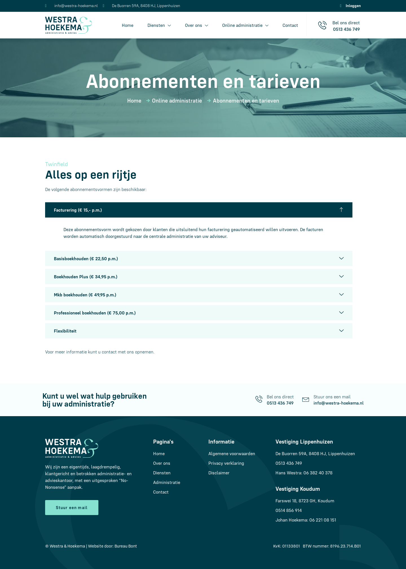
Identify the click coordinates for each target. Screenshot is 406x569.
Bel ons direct (280, 396)
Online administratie (245, 25)
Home (127, 25)
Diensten (159, 25)
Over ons (196, 25)
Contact (290, 25)
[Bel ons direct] (258, 399)
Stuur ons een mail (332, 396)
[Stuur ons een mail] (305, 399)
